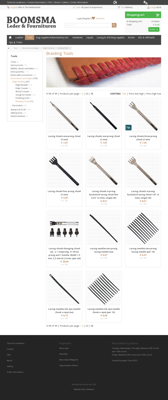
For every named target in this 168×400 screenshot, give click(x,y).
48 (92, 93)
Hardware (77, 37)
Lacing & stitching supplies (111, 37)
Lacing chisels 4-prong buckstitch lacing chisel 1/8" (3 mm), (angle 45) (143, 194)
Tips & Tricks (15, 42)
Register (87, 18)
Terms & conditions (16, 2)
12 (81, 93)
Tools (30, 37)
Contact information (36, 2)
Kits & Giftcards (146, 37)
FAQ (50, 2)
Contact (10, 349)
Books (131, 37)
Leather (19, 37)
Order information (15, 372)
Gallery (65, 2)
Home (10, 37)
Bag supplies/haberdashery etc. (52, 37)
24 (86, 93)
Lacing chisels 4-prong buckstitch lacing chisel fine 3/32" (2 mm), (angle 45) (103, 194)
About (57, 2)
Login (79, 18)
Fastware (90, 389)
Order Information (79, 2)
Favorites (100, 18)
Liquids (89, 37)
